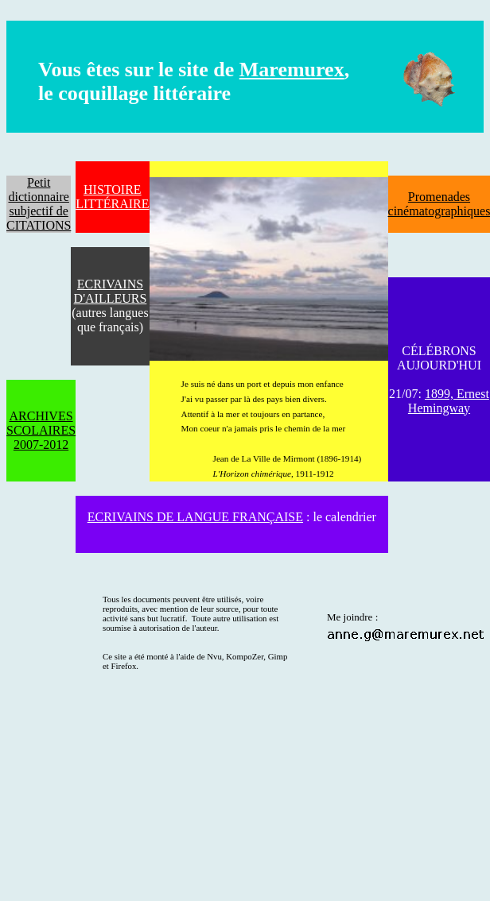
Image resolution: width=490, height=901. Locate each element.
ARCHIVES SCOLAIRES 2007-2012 (41, 430)
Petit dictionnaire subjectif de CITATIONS (38, 204)
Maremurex (291, 69)
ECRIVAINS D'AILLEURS (110, 291)
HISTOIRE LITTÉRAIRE (112, 197)
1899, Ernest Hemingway (448, 401)
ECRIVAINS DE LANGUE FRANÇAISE (195, 517)
